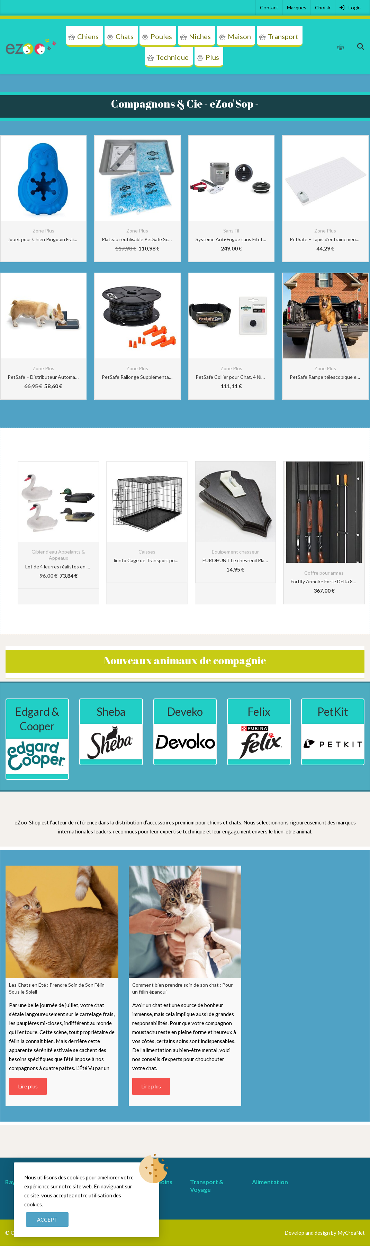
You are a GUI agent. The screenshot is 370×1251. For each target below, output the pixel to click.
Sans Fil (231, 231)
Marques (296, 7)
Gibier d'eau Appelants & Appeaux (58, 555)
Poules (161, 36)
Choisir (323, 7)
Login (350, 7)
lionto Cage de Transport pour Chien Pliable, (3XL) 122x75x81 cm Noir (147, 560)
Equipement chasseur (235, 552)
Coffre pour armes (324, 573)
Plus (212, 57)
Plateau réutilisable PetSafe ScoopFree (137, 239)
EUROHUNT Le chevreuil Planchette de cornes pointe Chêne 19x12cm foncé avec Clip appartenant (235, 560)
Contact (269, 7)
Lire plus (28, 1086)
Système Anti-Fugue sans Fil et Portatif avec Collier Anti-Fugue (231, 239)
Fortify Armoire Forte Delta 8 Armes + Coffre (324, 581)
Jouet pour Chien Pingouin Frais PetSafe (43, 239)
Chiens (88, 36)
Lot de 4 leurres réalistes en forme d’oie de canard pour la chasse (58, 566)
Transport (283, 36)
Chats (125, 36)
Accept (47, 1219)
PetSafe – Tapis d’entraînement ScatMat (325, 239)
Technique (172, 57)
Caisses (146, 552)
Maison (239, 36)
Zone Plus (43, 231)
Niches (200, 36)
